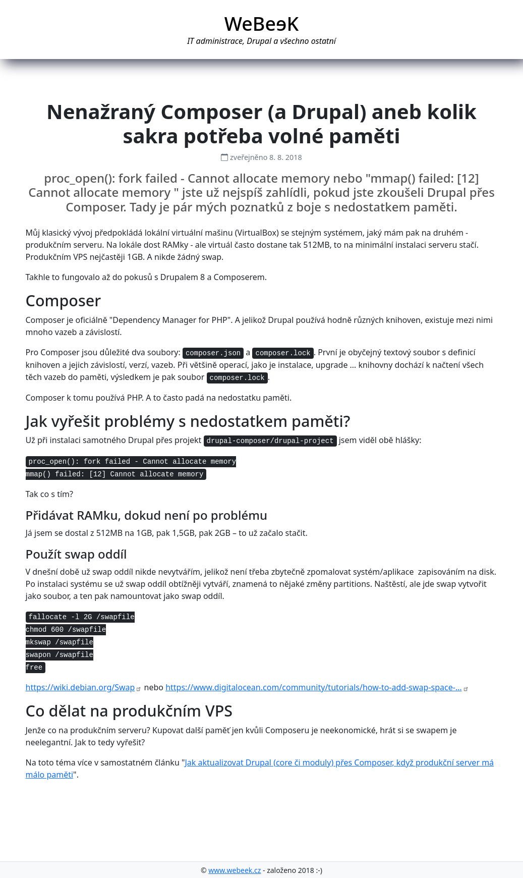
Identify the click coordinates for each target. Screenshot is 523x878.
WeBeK (261, 23)
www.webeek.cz (234, 870)
